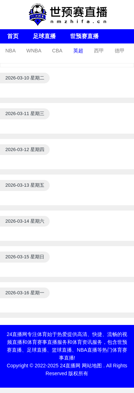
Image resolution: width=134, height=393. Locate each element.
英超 (78, 50)
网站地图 (92, 365)
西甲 (99, 50)
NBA (10, 50)
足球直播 (44, 36)
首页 (13, 36)
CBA (57, 50)
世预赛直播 (84, 36)
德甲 (120, 50)
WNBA (33, 50)
